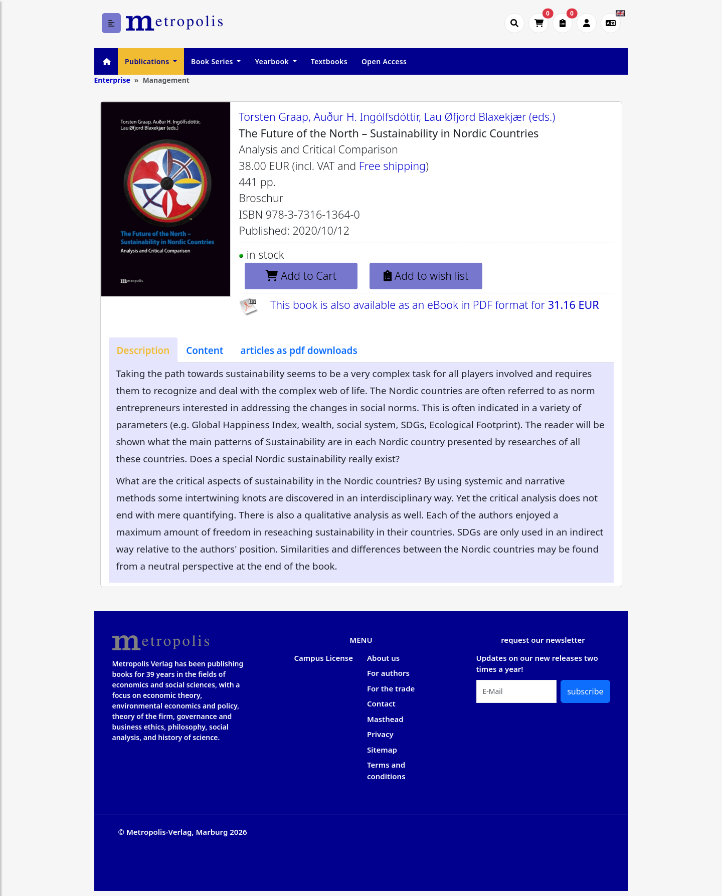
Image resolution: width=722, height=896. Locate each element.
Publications (148, 61)
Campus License (323, 658)
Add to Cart (301, 275)
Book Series (213, 61)
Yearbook (273, 61)
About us (383, 658)
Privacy (380, 734)
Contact (381, 703)
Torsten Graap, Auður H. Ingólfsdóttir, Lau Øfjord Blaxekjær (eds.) (397, 116)
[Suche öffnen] (514, 23)
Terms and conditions (386, 770)
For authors (388, 673)
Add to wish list (426, 275)
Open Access (384, 61)
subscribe (585, 691)
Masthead (385, 719)
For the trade (391, 688)
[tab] (143, 350)
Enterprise (112, 80)
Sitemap (382, 750)
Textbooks (329, 61)
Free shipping (392, 165)
